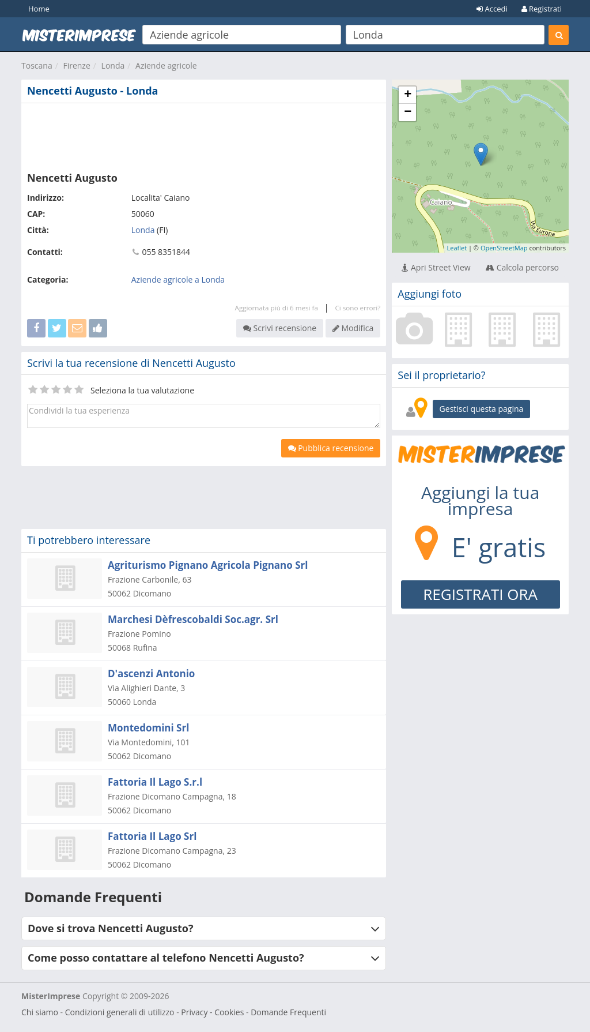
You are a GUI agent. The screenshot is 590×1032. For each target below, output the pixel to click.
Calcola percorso (522, 267)
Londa (113, 65)
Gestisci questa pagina (482, 408)
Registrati (541, 8)
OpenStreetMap (504, 247)
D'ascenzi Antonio (151, 673)
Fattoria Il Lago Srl (152, 836)
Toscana (36, 65)
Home (39, 8)
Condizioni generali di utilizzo (120, 1012)
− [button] (407, 112)
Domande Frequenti (288, 1012)
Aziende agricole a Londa (178, 279)
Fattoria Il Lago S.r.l (155, 782)
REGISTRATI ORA (480, 594)
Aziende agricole (166, 65)
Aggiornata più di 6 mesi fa (276, 307)
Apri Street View (436, 267)
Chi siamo (39, 1012)
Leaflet (457, 247)
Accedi (492, 8)
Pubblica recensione (331, 447)
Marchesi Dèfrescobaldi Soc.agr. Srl (193, 619)
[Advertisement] (203, 135)
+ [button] (407, 95)
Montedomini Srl (148, 727)
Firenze (76, 65)
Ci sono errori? (357, 307)
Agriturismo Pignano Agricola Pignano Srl (208, 565)
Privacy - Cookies (212, 1012)
